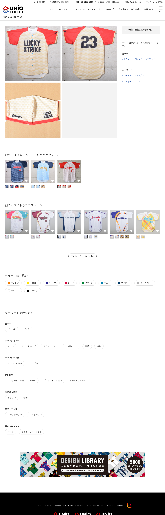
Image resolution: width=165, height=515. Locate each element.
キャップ (110, 9)
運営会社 (110, 506)
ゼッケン (12, 398)
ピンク (27, 330)
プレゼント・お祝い (53, 381)
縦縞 (87, 347)
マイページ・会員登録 (154, 2)
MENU (160, 11)
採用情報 (120, 506)
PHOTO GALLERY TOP (12, 17)
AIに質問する (60, 2)
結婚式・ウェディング (80, 381)
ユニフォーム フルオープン (55, 9)
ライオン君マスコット (32, 432)
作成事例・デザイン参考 (129, 9)
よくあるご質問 (39, 2)
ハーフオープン (15, 415)
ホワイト (127, 60)
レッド (139, 60)
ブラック (151, 60)
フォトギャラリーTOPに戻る (82, 257)
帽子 (26, 398)
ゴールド (127, 76)
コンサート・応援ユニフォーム (22, 381)
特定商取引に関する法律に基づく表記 (69, 506)
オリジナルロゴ (29, 347)
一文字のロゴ (71, 347)
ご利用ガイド (148, 9)
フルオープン (129, 82)
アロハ (11, 347)
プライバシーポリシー (95, 506)
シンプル (140, 76)
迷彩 (99, 347)
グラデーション (50, 347)
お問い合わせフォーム (133, 2)
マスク (143, 82)
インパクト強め (15, 364)
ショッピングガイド (43, 506)
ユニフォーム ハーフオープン (82, 9)
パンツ (100, 9)
